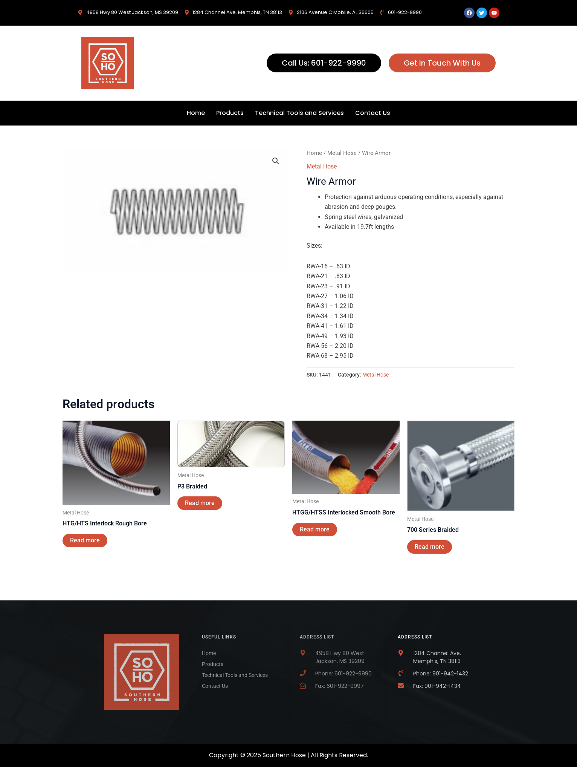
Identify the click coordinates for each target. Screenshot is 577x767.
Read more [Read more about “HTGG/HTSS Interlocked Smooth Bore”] (315, 529)
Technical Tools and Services (299, 113)
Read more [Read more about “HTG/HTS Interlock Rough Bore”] (85, 540)
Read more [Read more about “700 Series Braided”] (429, 546)
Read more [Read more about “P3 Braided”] (200, 503)
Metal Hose (342, 153)
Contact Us (372, 113)
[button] (275, 161)
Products (230, 113)
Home (196, 113)
